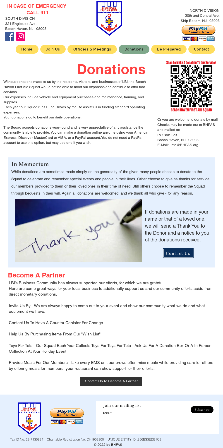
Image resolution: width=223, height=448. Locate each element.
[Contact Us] (178, 253)
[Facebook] (9, 36)
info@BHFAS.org (184, 145)
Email (106, 413)
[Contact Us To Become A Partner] (111, 381)
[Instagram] (20, 36)
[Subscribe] (202, 409)
